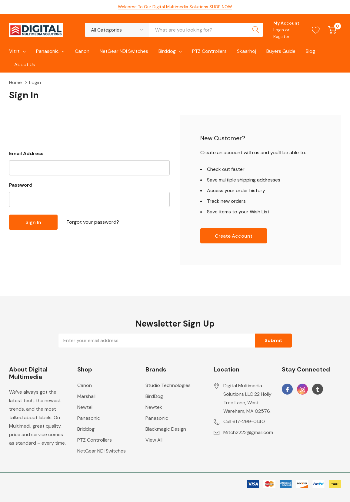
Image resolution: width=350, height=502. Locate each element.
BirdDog (154, 396)
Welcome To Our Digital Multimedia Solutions (175, 6)
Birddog (167, 51)
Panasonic (47, 51)
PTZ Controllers (94, 440)
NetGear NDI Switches (101, 451)
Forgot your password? (93, 222)
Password (20, 185)
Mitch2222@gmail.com (248, 432)
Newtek (153, 407)
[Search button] (256, 30)
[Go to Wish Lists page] (316, 29)
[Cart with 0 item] (332, 29)
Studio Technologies (168, 385)
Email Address (26, 153)
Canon (84, 385)
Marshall (86, 396)
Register (281, 36)
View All (153, 440)
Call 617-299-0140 (244, 421)
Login (279, 29)
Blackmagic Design (165, 429)
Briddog (86, 429)
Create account (233, 236)
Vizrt (14, 51)
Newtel (84, 407)
